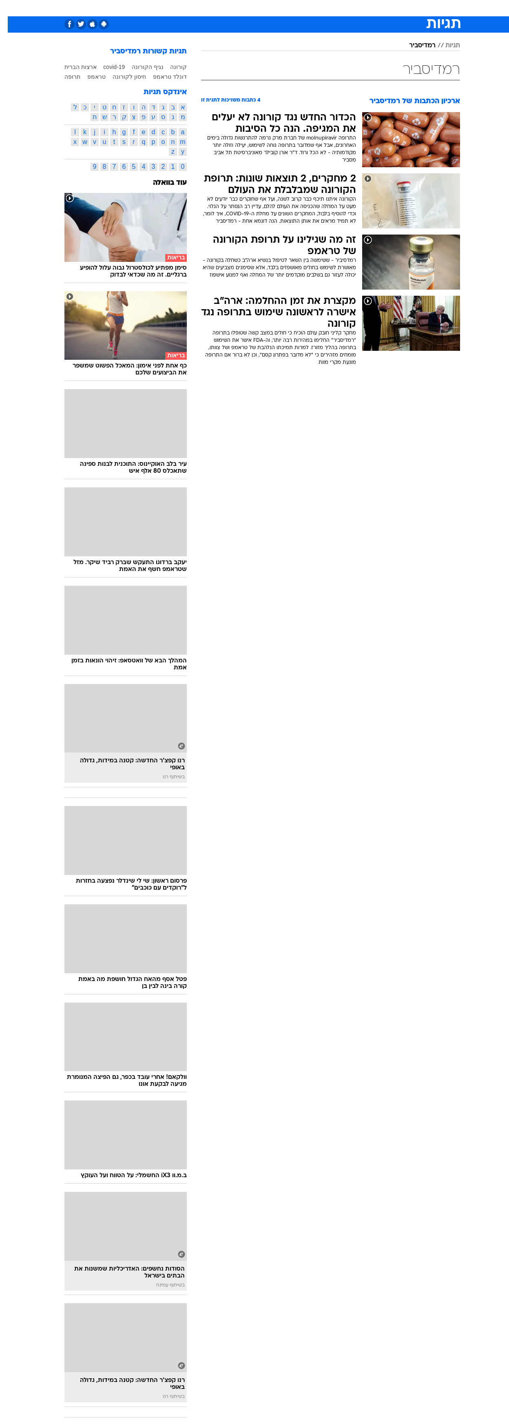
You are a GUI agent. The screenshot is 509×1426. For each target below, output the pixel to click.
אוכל (259, 8)
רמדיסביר (414, 45)
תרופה (65, 76)
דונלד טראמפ (162, 76)
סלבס (303, 8)
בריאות (234, 8)
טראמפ (89, 76)
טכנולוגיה (176, 8)
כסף (280, 8)
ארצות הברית (73, 67)
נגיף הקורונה (140, 67)
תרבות (329, 8)
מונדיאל (358, 8)
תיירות (206, 8)
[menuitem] (409, 8)
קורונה (170, 67)
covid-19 (106, 67)
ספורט (386, 8)
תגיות (445, 45)
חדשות (414, 8)
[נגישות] (11, 8)
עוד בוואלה (162, 182)
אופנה (146, 8)
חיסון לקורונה (121, 76)
